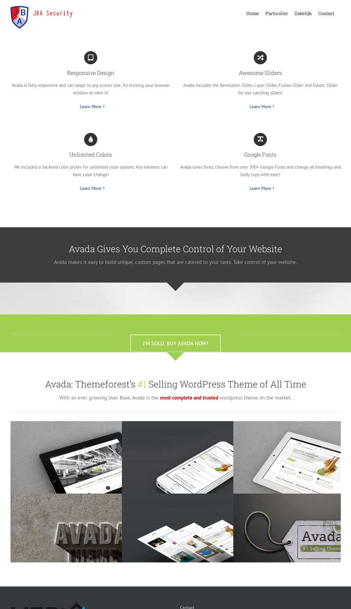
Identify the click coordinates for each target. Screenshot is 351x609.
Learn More (90, 106)
